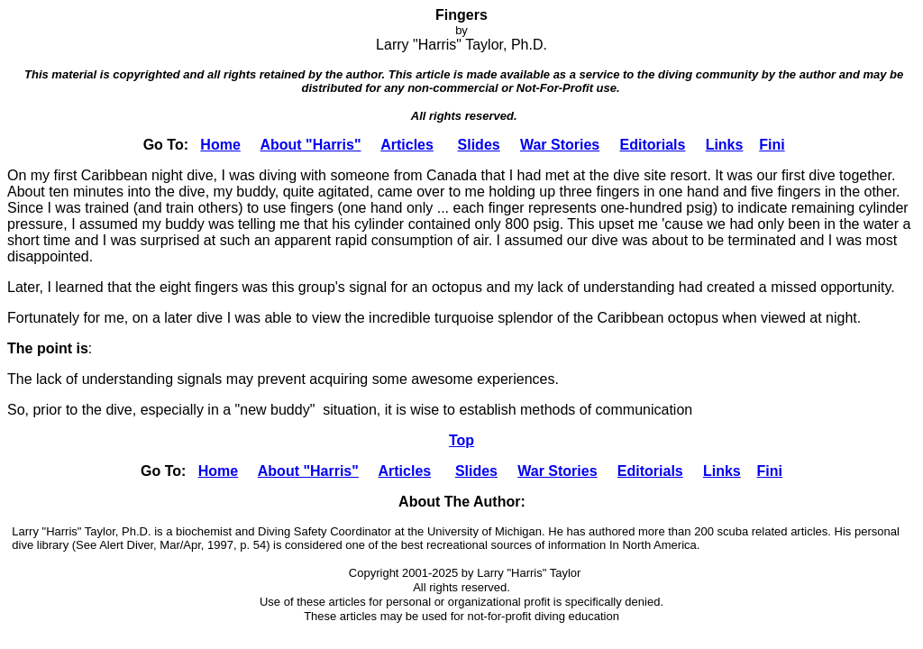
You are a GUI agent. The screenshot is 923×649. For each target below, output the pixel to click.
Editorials (652, 144)
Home (220, 144)
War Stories (559, 144)
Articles (407, 144)
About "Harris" (310, 144)
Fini (771, 144)
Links (725, 144)
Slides (479, 144)
